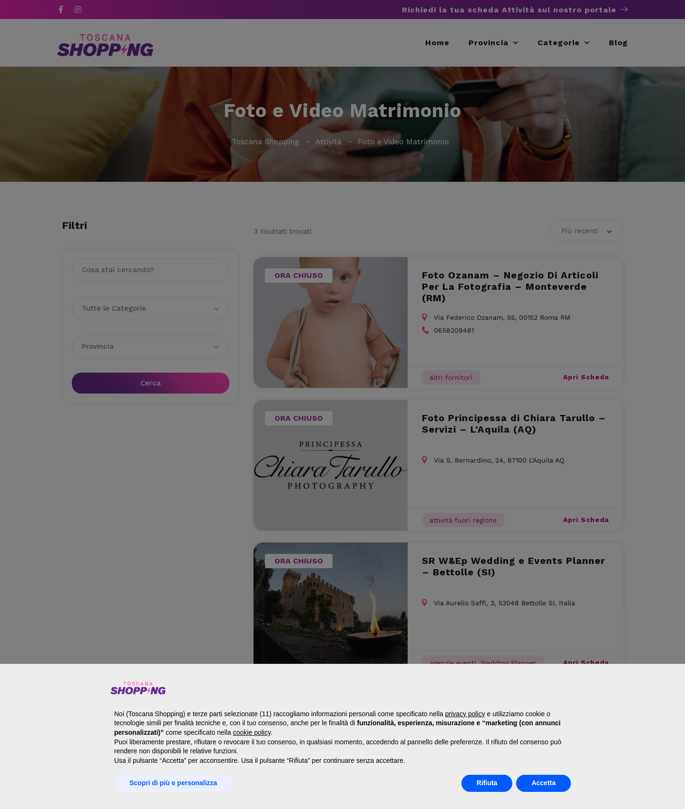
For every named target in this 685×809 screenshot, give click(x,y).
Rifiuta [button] (487, 783)
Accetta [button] (543, 783)
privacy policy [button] (465, 714)
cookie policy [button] (252, 732)
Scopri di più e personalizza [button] (173, 783)
